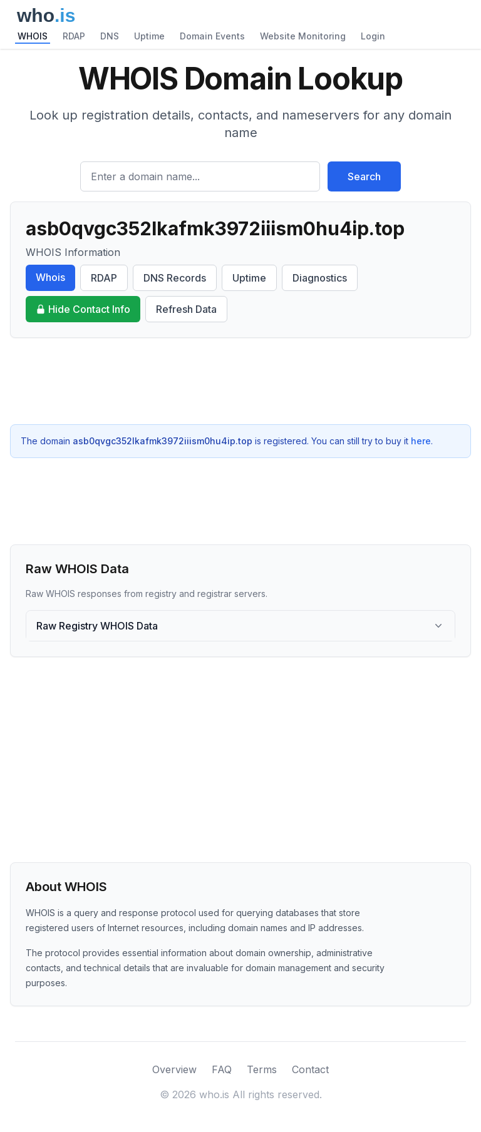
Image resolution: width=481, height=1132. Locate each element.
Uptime (149, 36)
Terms (262, 1069)
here (421, 441)
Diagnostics (319, 278)
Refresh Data (186, 309)
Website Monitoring (303, 36)
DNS (109, 36)
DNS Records (174, 278)
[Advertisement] (240, 381)
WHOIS (33, 36)
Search (364, 176)
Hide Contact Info (83, 309)
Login (373, 36)
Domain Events (212, 36)
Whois (50, 277)
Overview (174, 1069)
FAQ (222, 1069)
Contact (310, 1069)
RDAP (74, 36)
